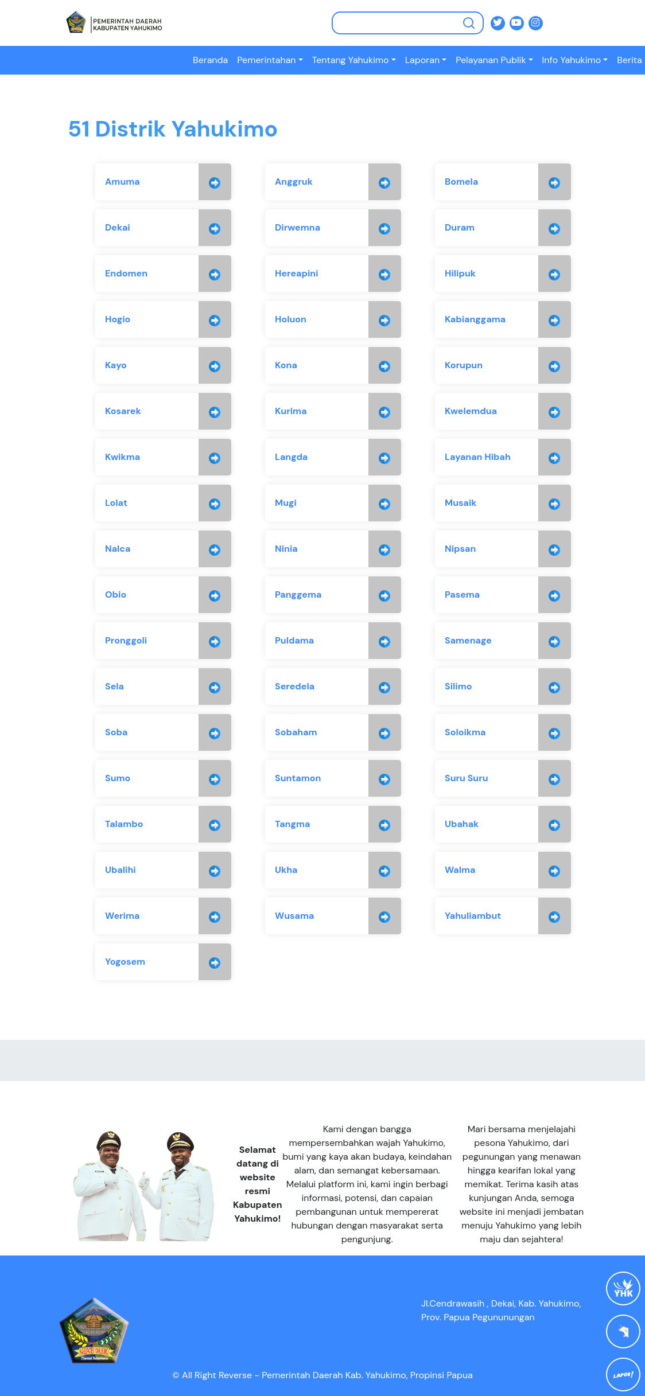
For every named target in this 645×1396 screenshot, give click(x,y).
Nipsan (460, 549)
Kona (286, 365)
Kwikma (122, 457)
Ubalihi (120, 870)
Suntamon (298, 778)
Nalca (117, 549)
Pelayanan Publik (491, 60)
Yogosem (125, 962)
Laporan (422, 60)
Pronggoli (126, 640)
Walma (460, 870)
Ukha (286, 870)
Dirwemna (297, 227)
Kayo (116, 365)
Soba (116, 732)
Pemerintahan (266, 60)
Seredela (294, 686)
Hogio (117, 319)
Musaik (461, 503)
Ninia (286, 549)
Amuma (122, 182)
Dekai (117, 227)
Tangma (292, 824)
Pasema (462, 594)
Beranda (210, 60)
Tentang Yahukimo (350, 60)
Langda (291, 457)
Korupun (464, 365)
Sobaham (296, 732)
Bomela (461, 182)
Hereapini (296, 273)
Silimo (458, 686)
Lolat (116, 503)
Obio (115, 594)
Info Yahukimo (571, 60)
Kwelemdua (471, 411)
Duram (460, 227)
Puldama (294, 640)
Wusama (294, 916)
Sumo (117, 778)
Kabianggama (475, 319)
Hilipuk (460, 273)
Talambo (124, 824)
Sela (114, 686)
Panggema (298, 594)
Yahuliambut (473, 916)
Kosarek (123, 411)
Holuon (290, 319)
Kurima (291, 411)
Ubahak (462, 824)
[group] (163, 181)
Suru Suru (466, 778)
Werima (122, 916)
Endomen (126, 273)
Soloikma (465, 732)
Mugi (286, 503)
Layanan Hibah (478, 457)
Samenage (468, 640)
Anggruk (294, 182)
